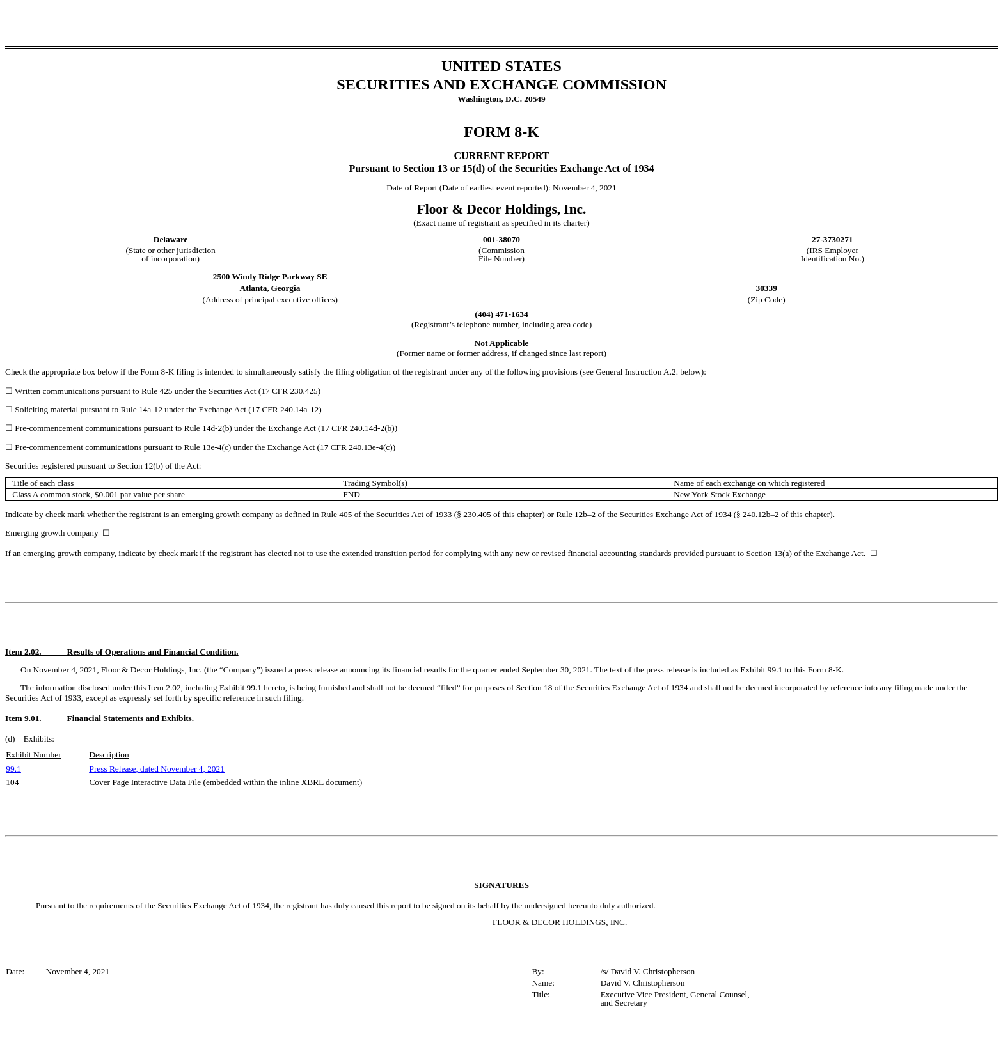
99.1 (13, 768)
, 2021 (214, 768)
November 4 (182, 768)
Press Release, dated (125, 768)
